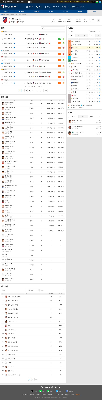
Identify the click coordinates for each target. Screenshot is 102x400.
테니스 (65, 7)
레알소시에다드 (46, 83)
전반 (98, 35)
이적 (83, 116)
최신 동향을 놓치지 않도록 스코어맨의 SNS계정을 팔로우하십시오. (74, 1)
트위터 (34, 391)
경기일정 (65, 11)
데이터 (94, 11)
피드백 (44, 394)
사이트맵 (38, 394)
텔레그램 (59, 391)
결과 (92, 35)
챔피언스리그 (6, 50)
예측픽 (29, 7)
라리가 (12, 22)
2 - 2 (36, 83)
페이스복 (69, 391)
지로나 (43, 39)
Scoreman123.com (51, 387)
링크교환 (50, 394)
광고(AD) (78, 394)
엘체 (30, 77)
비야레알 (29, 34)
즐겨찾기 (22, 11)
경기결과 (51, 11)
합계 (72, 35)
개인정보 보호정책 (69, 394)
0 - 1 (36, 47)
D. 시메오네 (21, 22)
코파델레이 (6, 80)
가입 (73, 116)
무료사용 (56, 394)
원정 (85, 35)
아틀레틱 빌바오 (46, 72)
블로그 (50, 391)
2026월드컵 (36, 11)
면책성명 (32, 394)
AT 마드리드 (45, 34)
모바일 (3, 1)
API (62, 394)
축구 (39, 7)
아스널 (30, 54)
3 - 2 (36, 72)
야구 (56, 7)
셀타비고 (44, 47)
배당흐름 (80, 11)
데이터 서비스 (78, 7)
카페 (41, 391)
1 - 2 (36, 43)
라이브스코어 (7, 11)
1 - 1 (36, 66)
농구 (47, 7)
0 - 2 (36, 60)
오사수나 (29, 43)
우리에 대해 (24, 394)
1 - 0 (36, 39)
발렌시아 (29, 60)
